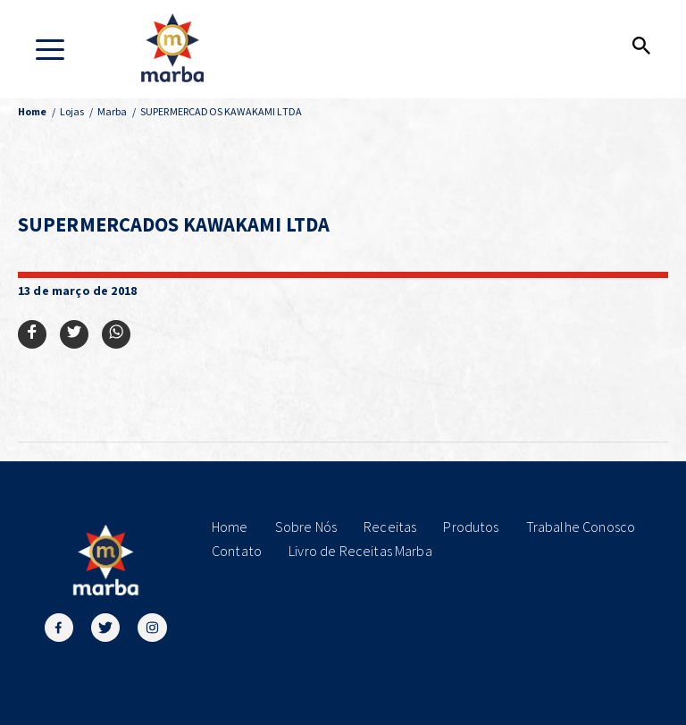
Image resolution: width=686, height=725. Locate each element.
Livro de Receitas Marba (360, 551)
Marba (112, 111)
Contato (237, 551)
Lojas (72, 111)
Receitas (390, 526)
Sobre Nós (306, 526)
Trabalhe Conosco (581, 526)
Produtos (470, 526)
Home (230, 526)
